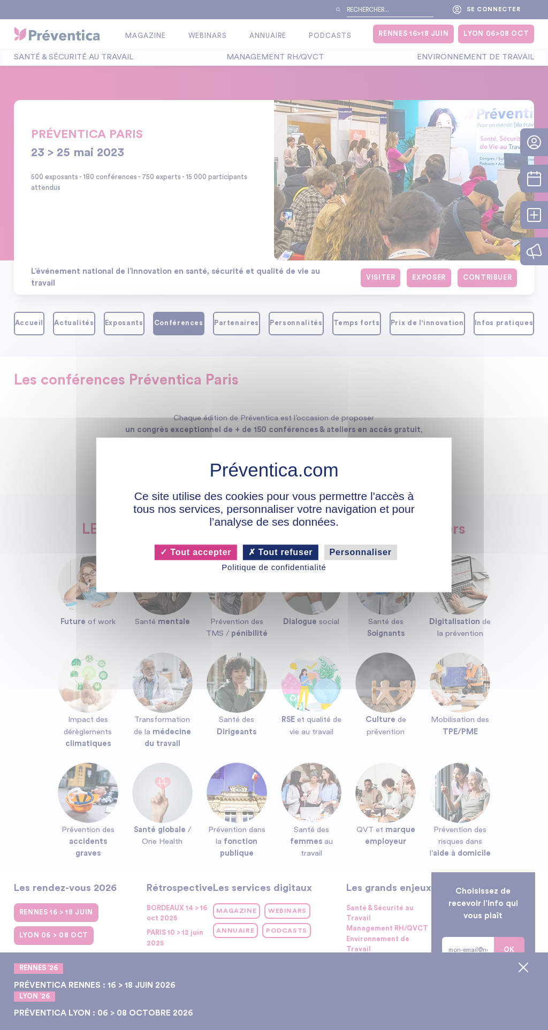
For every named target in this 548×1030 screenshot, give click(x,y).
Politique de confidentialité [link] (274, 567)
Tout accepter (195, 552)
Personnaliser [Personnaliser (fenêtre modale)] (361, 552)
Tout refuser (280, 552)
